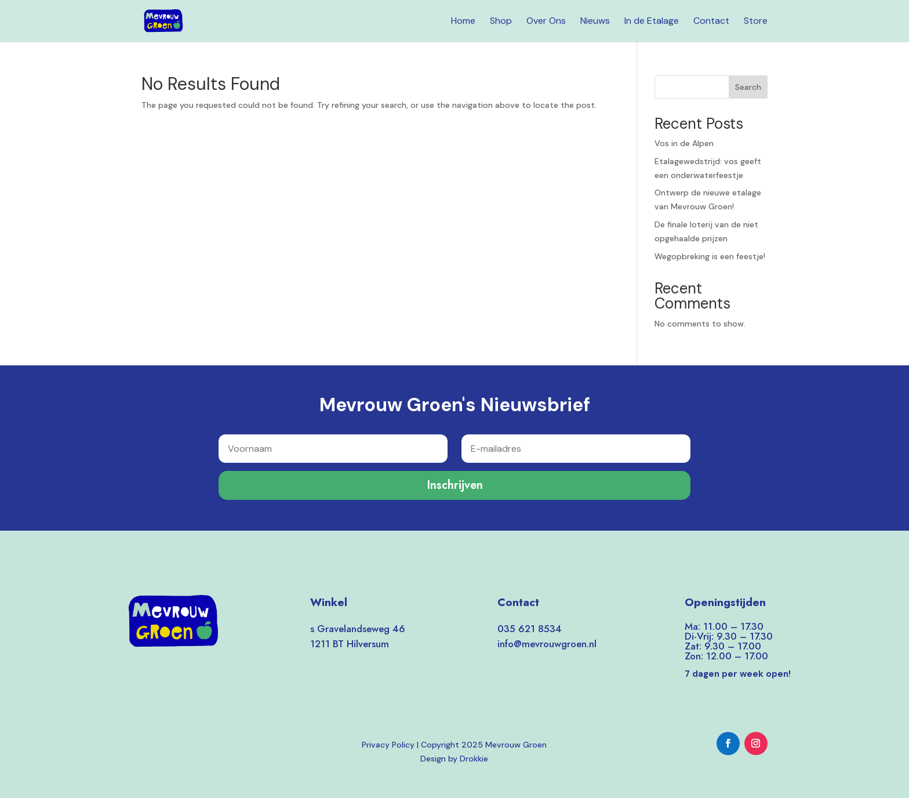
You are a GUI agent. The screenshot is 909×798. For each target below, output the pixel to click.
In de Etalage (651, 22)
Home (463, 22)
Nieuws (595, 22)
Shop (501, 22)
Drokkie (474, 758)
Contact (711, 22)
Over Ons (546, 22)
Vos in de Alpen (684, 143)
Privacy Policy (388, 744)
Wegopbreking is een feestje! (710, 256)
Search (748, 87)
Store (756, 22)
